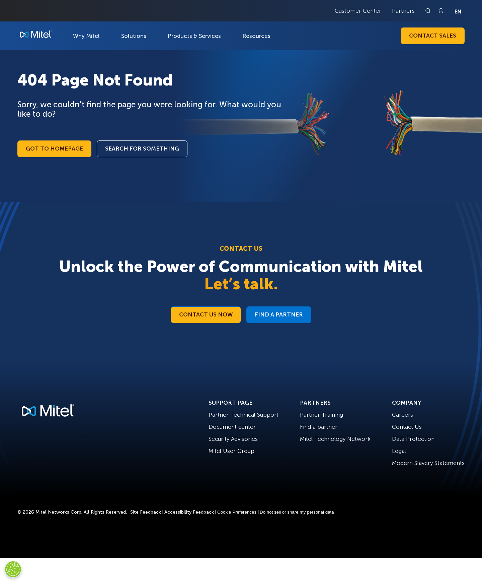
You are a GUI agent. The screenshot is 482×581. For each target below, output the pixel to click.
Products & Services (194, 36)
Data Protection (413, 438)
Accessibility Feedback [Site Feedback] (189, 512)
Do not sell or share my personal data (297, 512)
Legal (399, 451)
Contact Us (407, 426)
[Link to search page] (428, 10)
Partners (403, 10)
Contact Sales (432, 35)
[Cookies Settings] (13, 569)
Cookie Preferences (236, 512)
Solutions (133, 36)
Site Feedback (145, 512)
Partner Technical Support (243, 414)
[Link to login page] (440, 10)
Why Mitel (86, 36)
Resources (256, 36)
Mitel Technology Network (335, 438)
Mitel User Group (231, 451)
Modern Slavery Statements (428, 463)
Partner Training (321, 414)
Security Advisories (233, 438)
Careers (402, 414)
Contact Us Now (206, 314)
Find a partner (318, 426)
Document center (232, 426)
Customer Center (358, 10)
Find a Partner (279, 314)
